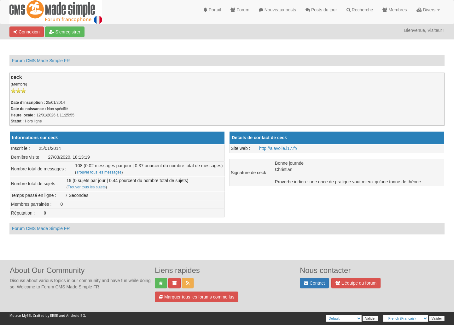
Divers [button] (428, 9)
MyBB (26, 316)
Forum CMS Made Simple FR (41, 60)
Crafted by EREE (45, 316)
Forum (239, 9)
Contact (314, 283)
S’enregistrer (64, 31)
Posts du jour (321, 9)
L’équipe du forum (355, 283)
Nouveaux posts (277, 9)
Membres (394, 9)
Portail (212, 9)
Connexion (27, 31)
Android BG (75, 316)
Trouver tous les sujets (87, 187)
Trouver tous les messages (98, 172)
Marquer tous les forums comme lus (196, 296)
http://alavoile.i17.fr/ (278, 148)
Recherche (359, 9)
